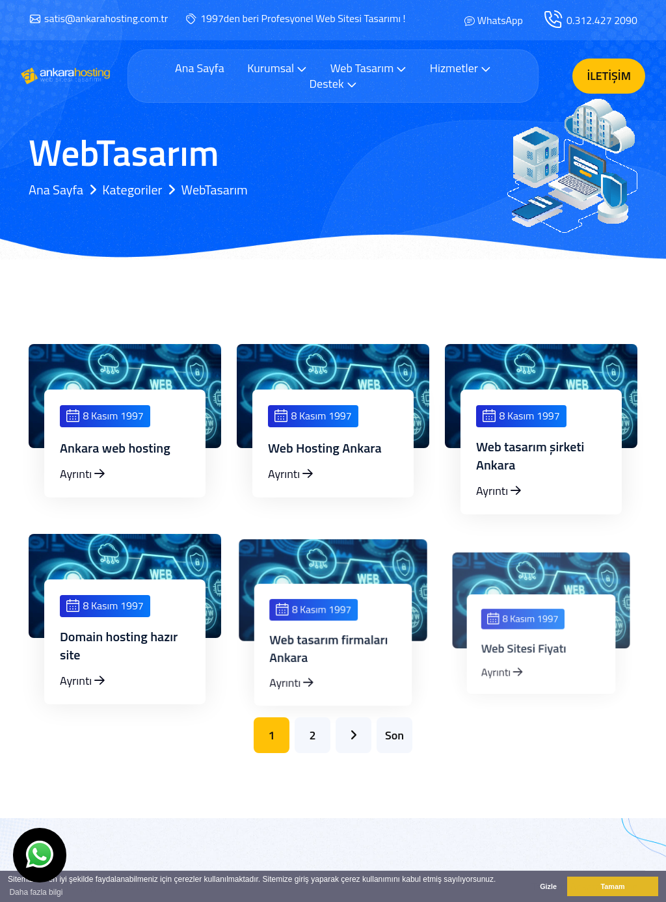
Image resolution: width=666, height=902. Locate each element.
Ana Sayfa (199, 68)
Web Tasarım (368, 68)
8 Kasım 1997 (105, 415)
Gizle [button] (548, 886)
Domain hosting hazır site (119, 664)
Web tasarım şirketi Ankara (530, 456)
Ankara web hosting (115, 448)
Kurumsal (277, 68)
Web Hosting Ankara (325, 448)
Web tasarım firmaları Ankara (329, 673)
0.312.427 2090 (601, 20)
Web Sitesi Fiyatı (527, 674)
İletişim (609, 76)
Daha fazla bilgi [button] (35, 892)
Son (394, 735)
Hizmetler (460, 68)
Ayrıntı (82, 474)
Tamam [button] (612, 886)
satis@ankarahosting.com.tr (106, 18)
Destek (332, 83)
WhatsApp (500, 20)
